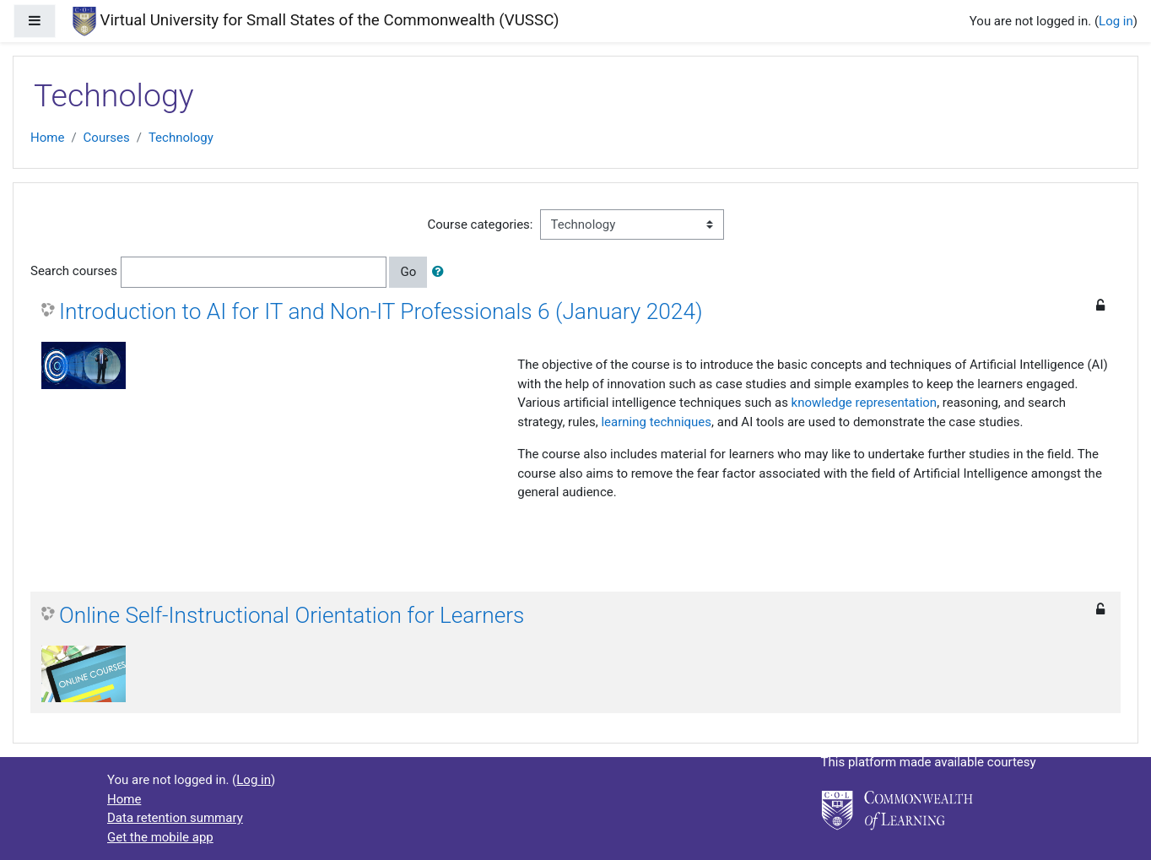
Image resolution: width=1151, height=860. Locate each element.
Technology (181, 137)
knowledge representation (865, 402)
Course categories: (480, 224)
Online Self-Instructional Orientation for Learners (291, 615)
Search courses (73, 271)
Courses (107, 137)
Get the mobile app (160, 837)
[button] (441, 272)
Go (408, 271)
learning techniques (656, 422)
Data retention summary (175, 817)
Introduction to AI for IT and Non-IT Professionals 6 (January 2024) (381, 311)
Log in (1116, 21)
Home (47, 137)
